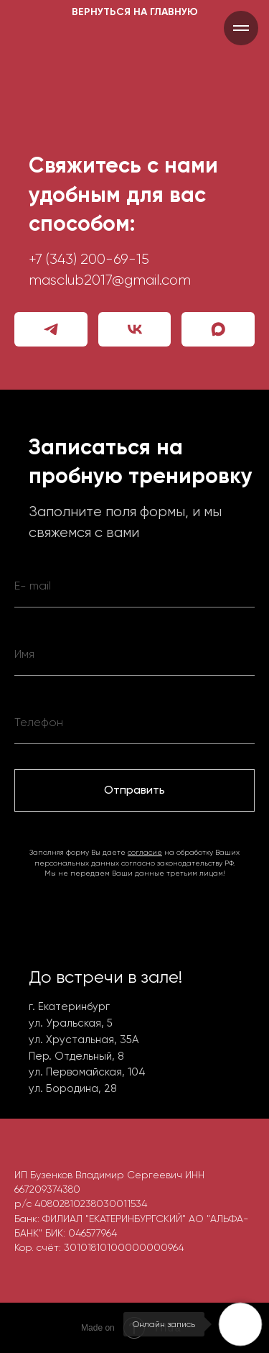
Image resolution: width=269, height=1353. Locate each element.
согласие (145, 852)
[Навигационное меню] (241, 28)
